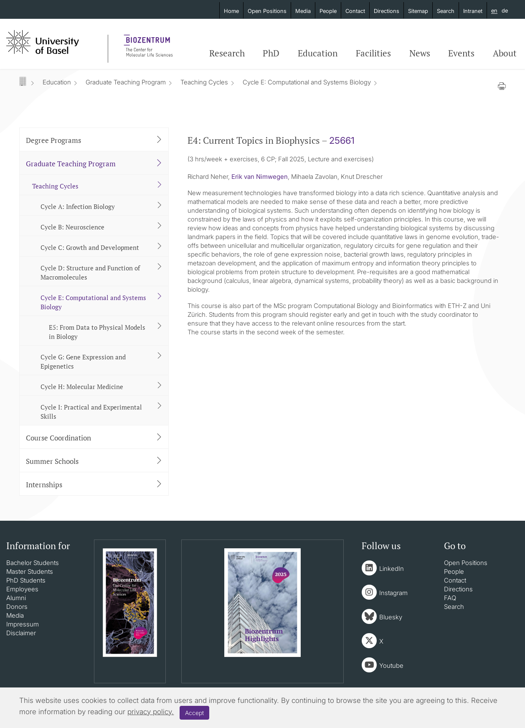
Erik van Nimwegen (259, 177)
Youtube (391, 665)
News (419, 53)
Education (317, 53)
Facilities (373, 53)
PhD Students (26, 580)
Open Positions (267, 11)
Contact (355, 11)
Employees (22, 589)
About (505, 53)
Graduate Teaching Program (126, 82)
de (505, 10)
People (328, 11)
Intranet (472, 11)
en (494, 11)
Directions (386, 11)
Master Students (29, 571)
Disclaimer (21, 633)
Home (231, 11)
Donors (17, 607)
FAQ (450, 598)
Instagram (393, 593)
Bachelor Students (32, 563)
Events (461, 53)
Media (303, 11)
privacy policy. (150, 712)
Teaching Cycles (204, 82)
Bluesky (390, 617)
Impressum (22, 624)
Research (227, 53)
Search (445, 11)
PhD (271, 53)
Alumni (16, 598)
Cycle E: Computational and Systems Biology (307, 82)
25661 (342, 140)
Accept (194, 712)
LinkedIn (391, 569)
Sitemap (418, 11)
